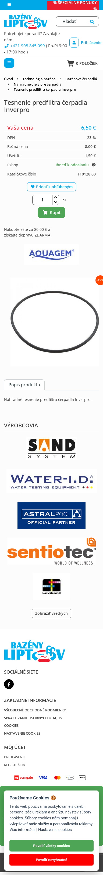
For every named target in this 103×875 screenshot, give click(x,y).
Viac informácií (22, 829)
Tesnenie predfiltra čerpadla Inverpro (45, 89)
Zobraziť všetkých (51, 613)
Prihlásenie (83, 43)
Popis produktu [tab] (24, 385)
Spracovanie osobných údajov (33, 717)
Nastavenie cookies (22, 733)
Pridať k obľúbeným (51, 186)
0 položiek (82, 63)
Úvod (8, 78)
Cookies (11, 725)
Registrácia (14, 764)
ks (64, 199)
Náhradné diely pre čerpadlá (38, 84)
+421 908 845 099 (24, 45)
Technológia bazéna (39, 78)
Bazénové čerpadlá (81, 78)
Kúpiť (51, 212)
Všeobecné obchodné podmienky (35, 710)
